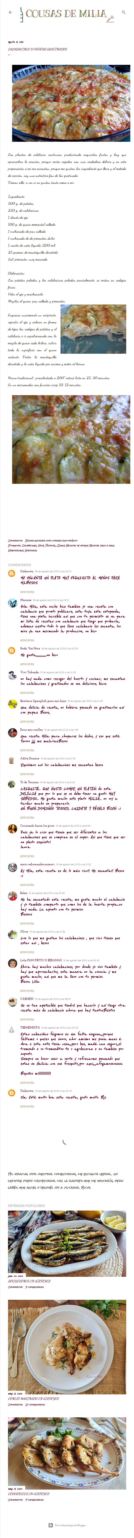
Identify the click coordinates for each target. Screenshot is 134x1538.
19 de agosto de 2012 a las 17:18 (47, 931)
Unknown (26, 571)
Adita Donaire (29, 758)
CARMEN (26, 999)
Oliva (24, 931)
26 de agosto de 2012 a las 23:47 (53, 1090)
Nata (41, 545)
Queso (61, 545)
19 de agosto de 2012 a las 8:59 (73, 825)
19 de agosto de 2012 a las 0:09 (58, 672)
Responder (27, 591)
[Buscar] (123, 11)
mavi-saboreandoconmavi (37, 864)
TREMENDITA (30, 1027)
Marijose (25, 600)
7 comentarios (34, 1499)
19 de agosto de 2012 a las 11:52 (73, 864)
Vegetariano (15, 550)
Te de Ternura (29, 782)
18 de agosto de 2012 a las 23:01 (53, 571)
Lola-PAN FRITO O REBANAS (41, 960)
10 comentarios (35, 1404)
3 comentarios (34, 1287)
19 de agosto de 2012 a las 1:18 (61, 729)
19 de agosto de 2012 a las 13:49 (47, 893)
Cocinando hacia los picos (37, 825)
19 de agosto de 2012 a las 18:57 (53, 998)
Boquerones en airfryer (29, 1281)
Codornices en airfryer (28, 1494)
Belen (23, 893)
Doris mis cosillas (31, 729)
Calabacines (29, 545)
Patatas (50, 545)
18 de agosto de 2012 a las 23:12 (51, 600)
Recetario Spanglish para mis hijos (43, 701)
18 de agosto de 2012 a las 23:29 (60, 648)
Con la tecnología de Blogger (67, 1525)
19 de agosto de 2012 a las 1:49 (58, 758)
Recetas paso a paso (101, 545)
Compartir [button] (15, 540)
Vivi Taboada (29, 672)
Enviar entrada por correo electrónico (51, 540)
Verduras (31, 550)
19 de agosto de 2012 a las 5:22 (57, 782)
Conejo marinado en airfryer (33, 1399)
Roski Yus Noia (30, 648)
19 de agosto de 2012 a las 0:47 (85, 701)
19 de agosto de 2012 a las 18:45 (81, 960)
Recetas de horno (77, 545)
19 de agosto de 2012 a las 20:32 (60, 1027)
